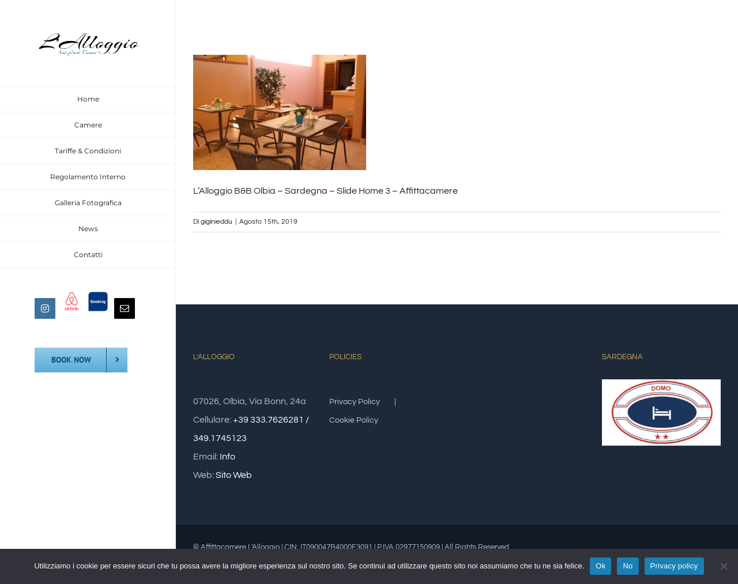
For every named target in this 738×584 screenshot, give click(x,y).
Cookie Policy (353, 420)
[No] (723, 566)
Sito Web (234, 475)
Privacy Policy (354, 402)
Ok (600, 566)
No (627, 566)
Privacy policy (674, 566)
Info (227, 456)
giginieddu (216, 221)
